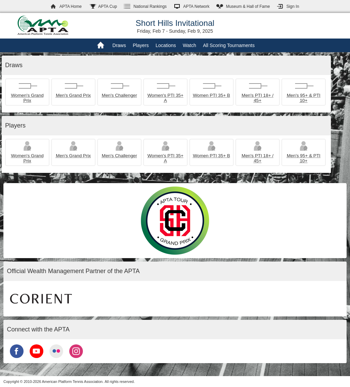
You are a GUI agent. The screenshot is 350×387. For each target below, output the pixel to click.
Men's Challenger (119, 95)
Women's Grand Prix (27, 98)
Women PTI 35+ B (211, 95)
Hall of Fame (248, 6)
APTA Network (196, 6)
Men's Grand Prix (73, 95)
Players (141, 45)
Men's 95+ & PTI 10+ (303, 98)
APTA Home (70, 6)
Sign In (292, 6)
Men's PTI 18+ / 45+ (257, 98)
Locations (166, 45)
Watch (189, 45)
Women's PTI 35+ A (165, 98)
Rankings (149, 6)
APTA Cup (107, 6)
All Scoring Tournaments (228, 45)
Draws (119, 45)
